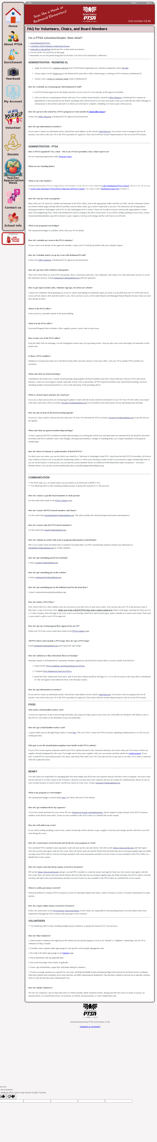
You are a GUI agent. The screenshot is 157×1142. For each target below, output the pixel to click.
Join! (29, 3)
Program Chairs (65, 156)
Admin (133, 3)
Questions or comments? (90, 1027)
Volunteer (65, 953)
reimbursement (135, 753)
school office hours (97, 112)
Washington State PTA (110, 189)
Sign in (149, 3)
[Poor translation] (11, 1096)
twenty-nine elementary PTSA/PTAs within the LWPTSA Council (58, 189)
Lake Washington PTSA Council (115, 186)
